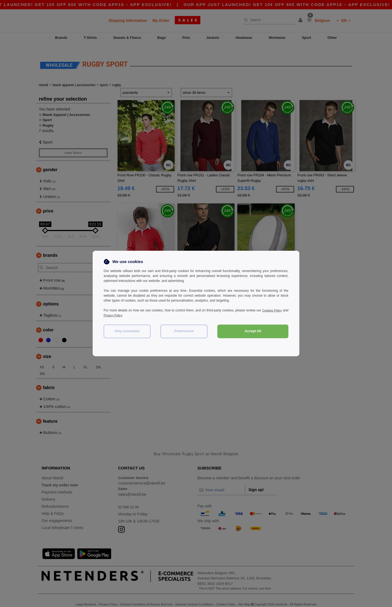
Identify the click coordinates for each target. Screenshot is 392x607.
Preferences (184, 331)
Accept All (253, 331)
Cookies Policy (277, 310)
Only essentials (127, 331)
